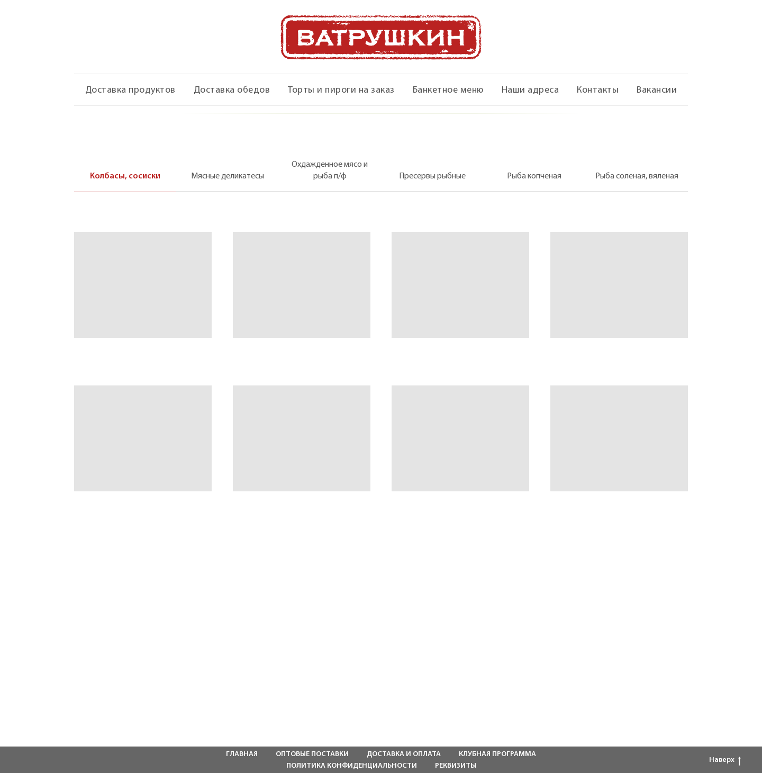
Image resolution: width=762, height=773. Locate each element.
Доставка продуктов (130, 90)
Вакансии (657, 90)
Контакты (598, 90)
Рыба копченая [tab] (534, 176)
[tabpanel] (381, 365)
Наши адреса (530, 90)
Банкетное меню (448, 90)
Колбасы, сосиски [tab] (125, 176)
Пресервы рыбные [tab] (432, 176)
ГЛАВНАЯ (242, 754)
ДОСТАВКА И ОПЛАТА (404, 754)
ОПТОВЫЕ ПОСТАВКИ (312, 754)
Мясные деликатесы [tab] (227, 176)
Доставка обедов (232, 90)
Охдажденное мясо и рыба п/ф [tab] (330, 170)
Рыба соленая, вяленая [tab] (636, 176)
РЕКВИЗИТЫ (455, 766)
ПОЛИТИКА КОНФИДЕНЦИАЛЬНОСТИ (351, 766)
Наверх (725, 761)
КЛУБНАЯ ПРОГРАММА (497, 754)
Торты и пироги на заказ (341, 90)
